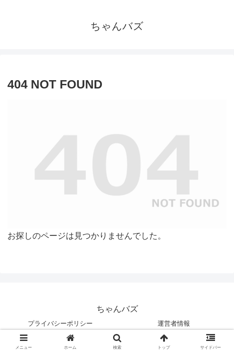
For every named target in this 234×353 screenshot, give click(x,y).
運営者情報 (174, 323)
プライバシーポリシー (60, 323)
